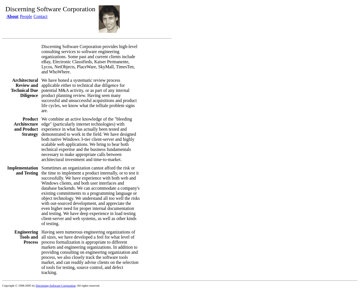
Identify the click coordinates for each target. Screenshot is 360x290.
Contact (40, 16)
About (12, 16)
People (26, 16)
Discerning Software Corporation (56, 285)
